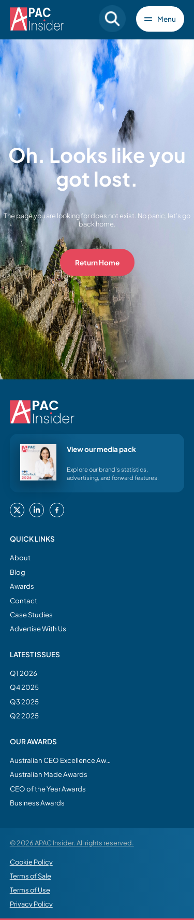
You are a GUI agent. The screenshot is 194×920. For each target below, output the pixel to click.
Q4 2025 (24, 687)
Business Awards (37, 802)
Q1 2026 (23, 673)
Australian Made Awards (48, 774)
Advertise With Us (38, 628)
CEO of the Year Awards (48, 788)
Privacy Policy (31, 904)
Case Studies (31, 614)
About (20, 557)
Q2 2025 (24, 715)
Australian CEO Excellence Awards (61, 760)
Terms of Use (30, 890)
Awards (22, 586)
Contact (23, 600)
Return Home (97, 262)
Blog (17, 572)
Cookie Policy (31, 862)
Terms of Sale (30, 876)
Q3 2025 (24, 701)
